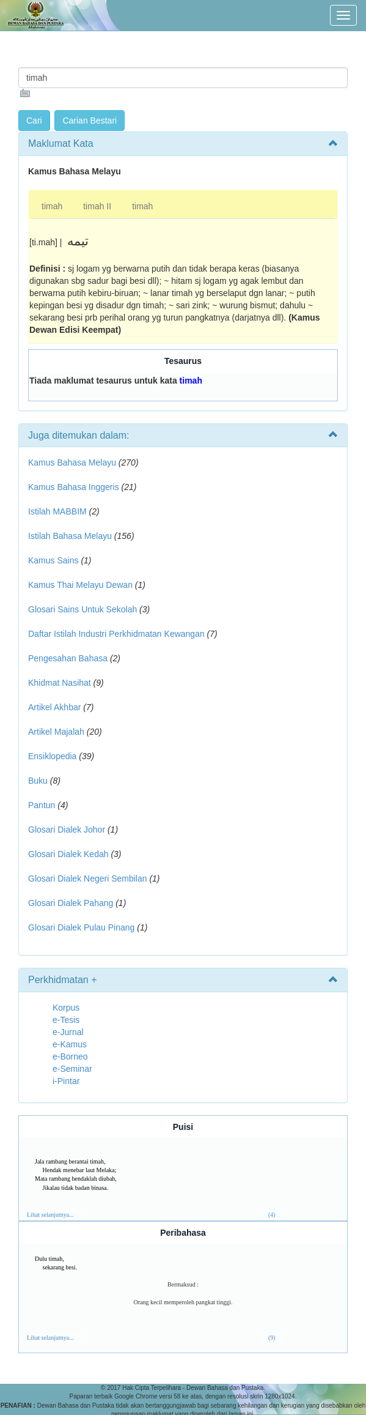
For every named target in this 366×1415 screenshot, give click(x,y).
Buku (38, 780)
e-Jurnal (68, 1032)
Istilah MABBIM (57, 511)
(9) (272, 1337)
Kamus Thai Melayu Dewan (80, 585)
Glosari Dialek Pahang (70, 903)
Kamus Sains (53, 560)
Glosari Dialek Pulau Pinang (81, 927)
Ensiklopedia (52, 756)
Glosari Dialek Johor (66, 829)
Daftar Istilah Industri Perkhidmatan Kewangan (116, 634)
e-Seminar (72, 1069)
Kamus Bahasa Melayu (73, 462)
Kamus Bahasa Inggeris (73, 487)
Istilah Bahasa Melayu (70, 536)
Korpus (66, 1007)
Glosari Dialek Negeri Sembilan (87, 878)
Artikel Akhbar (54, 707)
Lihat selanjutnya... (50, 1214)
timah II (97, 206)
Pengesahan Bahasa (68, 658)
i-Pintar (66, 1081)
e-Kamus (70, 1044)
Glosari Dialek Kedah (68, 854)
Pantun (41, 805)
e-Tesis (66, 1020)
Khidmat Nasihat (59, 683)
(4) (272, 1214)
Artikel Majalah (56, 732)
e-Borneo (70, 1056)
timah (52, 206)
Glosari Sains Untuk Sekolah (82, 609)
